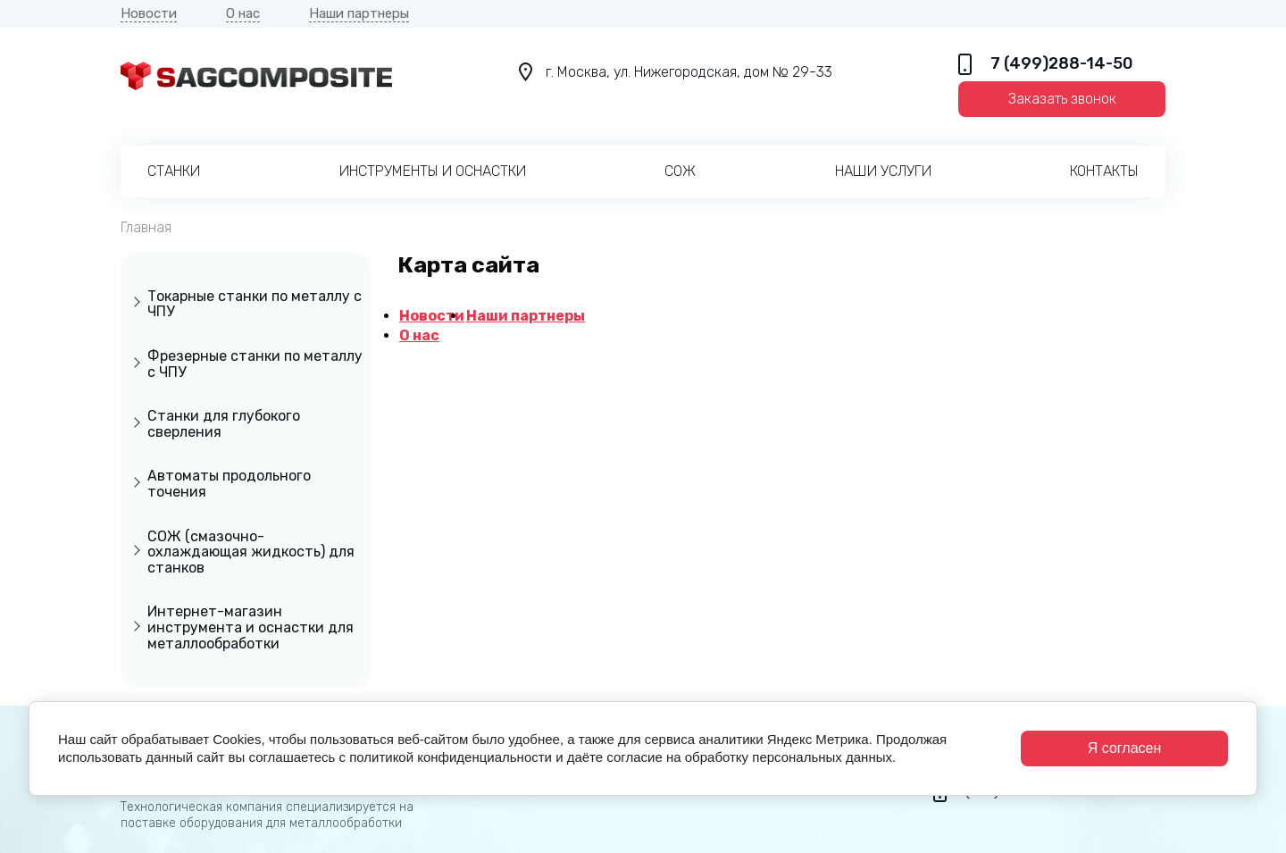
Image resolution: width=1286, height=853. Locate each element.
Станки (173, 171)
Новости (149, 13)
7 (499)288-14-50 (1061, 63)
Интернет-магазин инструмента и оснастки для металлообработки (250, 627)
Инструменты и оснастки (432, 171)
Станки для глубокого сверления (223, 423)
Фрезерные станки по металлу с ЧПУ (255, 364)
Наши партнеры (359, 13)
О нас (243, 13)
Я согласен (1125, 748)
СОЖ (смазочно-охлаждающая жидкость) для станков (251, 552)
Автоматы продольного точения (229, 483)
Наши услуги (883, 171)
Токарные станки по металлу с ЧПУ (254, 304)
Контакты (1104, 171)
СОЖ (680, 171)
